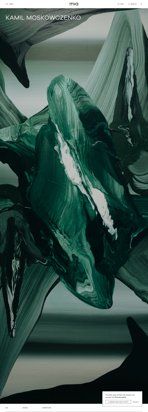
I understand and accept (118, 402)
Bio (7, 408)
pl (141, 4)
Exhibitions (46, 408)
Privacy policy (121, 397)
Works (25, 408)
